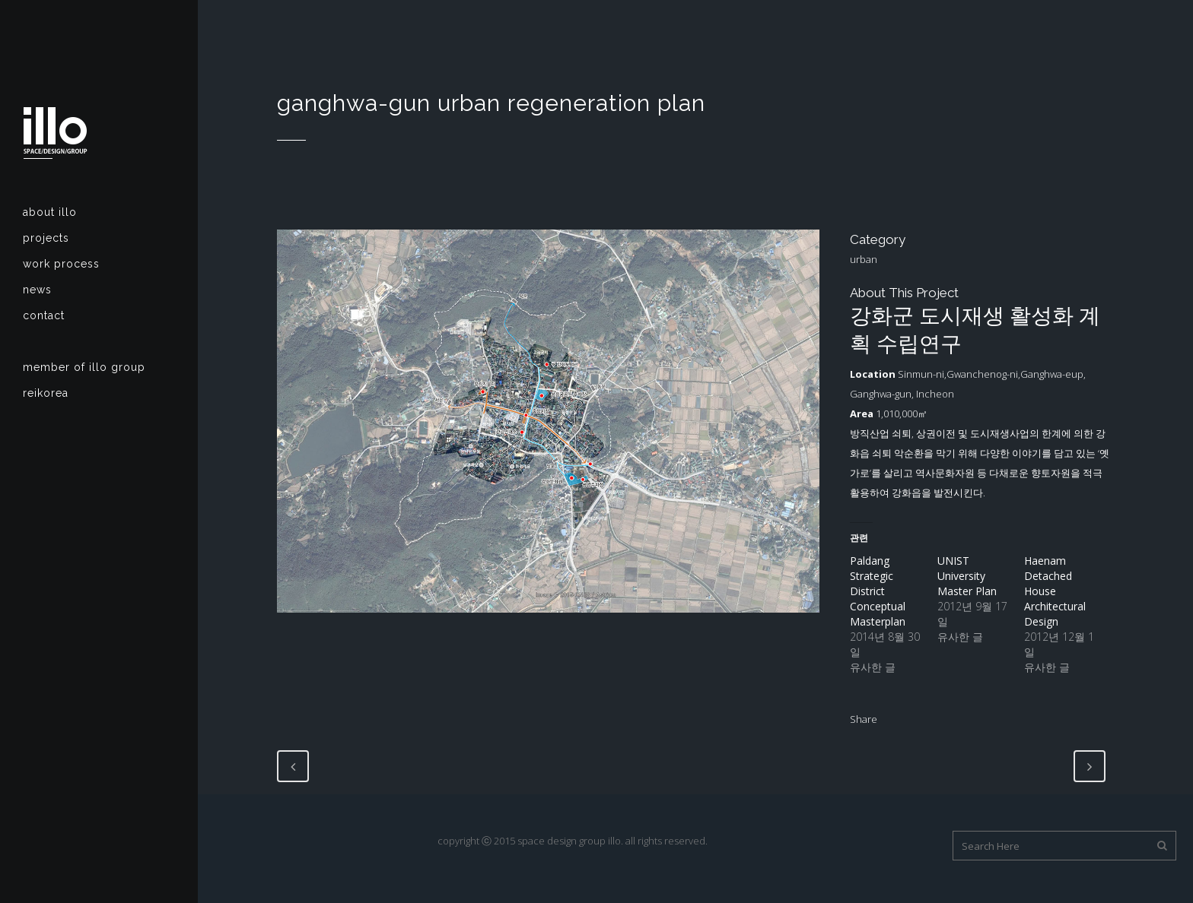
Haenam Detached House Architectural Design (1055, 591)
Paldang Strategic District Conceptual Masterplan (877, 591)
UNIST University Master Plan (967, 575)
